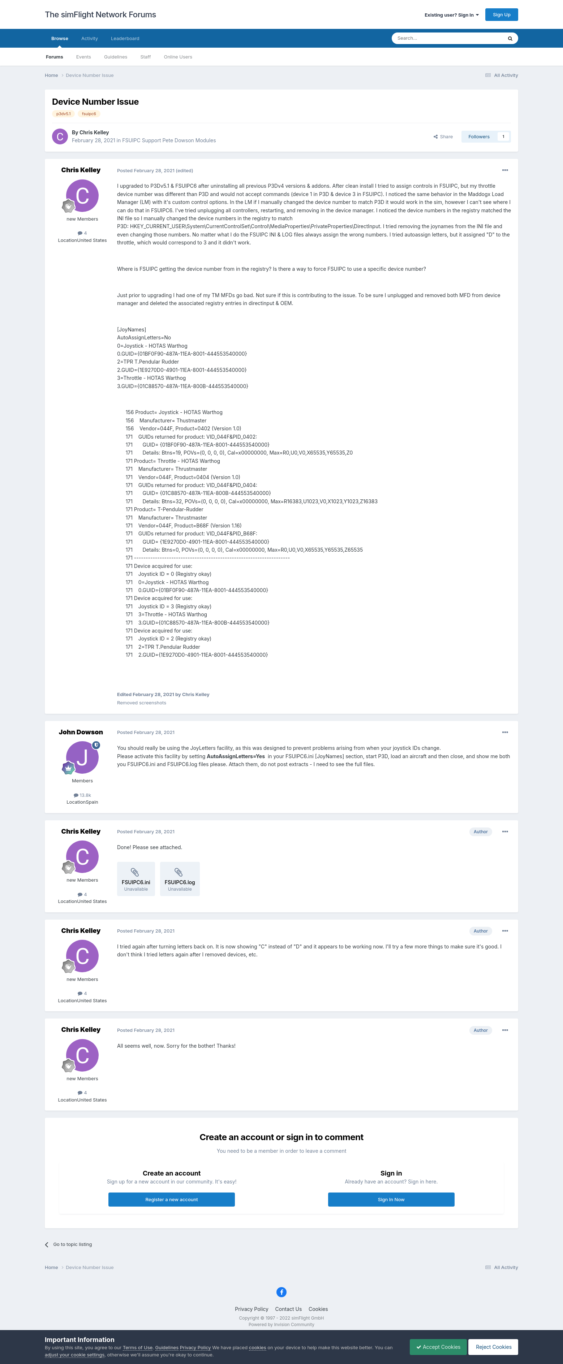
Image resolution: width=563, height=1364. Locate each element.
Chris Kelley (94, 132)
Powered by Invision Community (281, 1324)
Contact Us (288, 1309)
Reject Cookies (492, 1347)
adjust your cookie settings (74, 1355)
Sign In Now (391, 1199)
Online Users (178, 57)
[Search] (429, 38)
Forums (54, 57)
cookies (257, 1347)
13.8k (82, 795)
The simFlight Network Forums (100, 14)
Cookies (318, 1309)
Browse (59, 41)
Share (443, 136)
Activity (89, 38)
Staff (145, 57)
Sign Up (502, 14)
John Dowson (81, 732)
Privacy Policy (251, 1309)
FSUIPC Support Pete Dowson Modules (169, 140)
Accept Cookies (435, 1347)
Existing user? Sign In (452, 15)
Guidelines (116, 57)
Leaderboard (125, 38)
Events (83, 57)
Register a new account (172, 1199)
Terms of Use (137, 1347)
